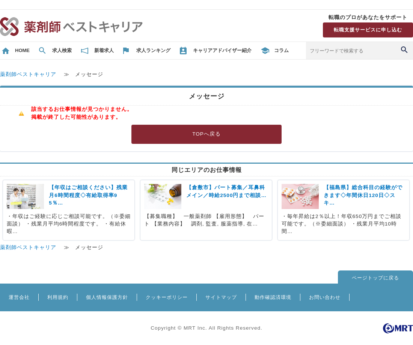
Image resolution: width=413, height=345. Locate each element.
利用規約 (57, 297)
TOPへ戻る (206, 134)
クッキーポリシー (167, 297)
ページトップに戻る (375, 278)
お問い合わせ (325, 297)
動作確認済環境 (273, 297)
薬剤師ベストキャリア (28, 74)
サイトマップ (221, 297)
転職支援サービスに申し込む (368, 30)
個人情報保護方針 (107, 297)
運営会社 (19, 297)
